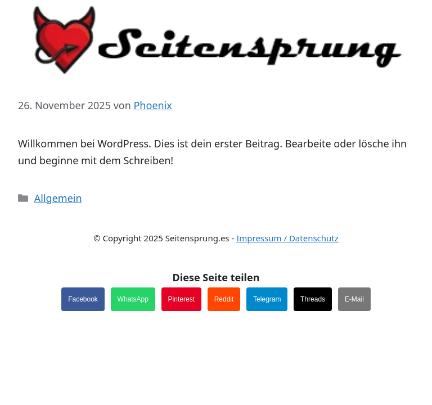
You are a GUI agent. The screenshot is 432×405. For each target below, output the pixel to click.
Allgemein (58, 198)
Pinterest (181, 299)
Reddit (224, 299)
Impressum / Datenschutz (287, 238)
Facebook (83, 299)
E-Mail (354, 299)
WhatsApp (133, 299)
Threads (312, 299)
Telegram (267, 299)
